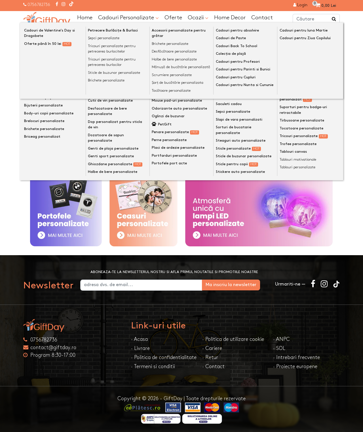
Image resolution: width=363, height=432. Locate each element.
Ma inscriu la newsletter (239, 284)
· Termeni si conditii (153, 366)
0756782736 (39, 5)
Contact (262, 17)
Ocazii (198, 17)
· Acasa (139, 339)
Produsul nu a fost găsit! (76, 32)
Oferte (173, 17)
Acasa (35, 32)
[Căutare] (334, 19)
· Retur (210, 357)
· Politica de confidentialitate (164, 357)
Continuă (326, 70)
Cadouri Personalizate (128, 17)
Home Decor (230, 17)
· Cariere (212, 348)
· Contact (213, 366)
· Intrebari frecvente (296, 357)
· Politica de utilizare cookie (233, 339)
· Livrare (140, 348)
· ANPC (281, 339)
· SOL (279, 348)
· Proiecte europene (295, 366)
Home (84, 17)
